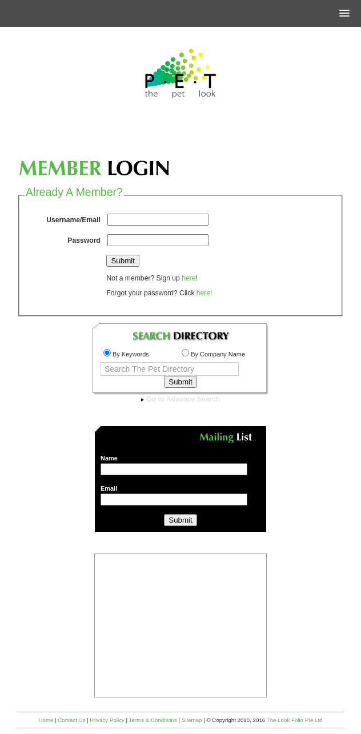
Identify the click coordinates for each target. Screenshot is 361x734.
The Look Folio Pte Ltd (295, 720)
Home (45, 720)
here (188, 278)
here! (204, 293)
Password (83, 240)
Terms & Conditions (153, 720)
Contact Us (71, 720)
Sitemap (192, 720)
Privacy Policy (107, 720)
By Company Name (213, 354)
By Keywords (126, 354)
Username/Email (73, 220)
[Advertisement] (180, 134)
